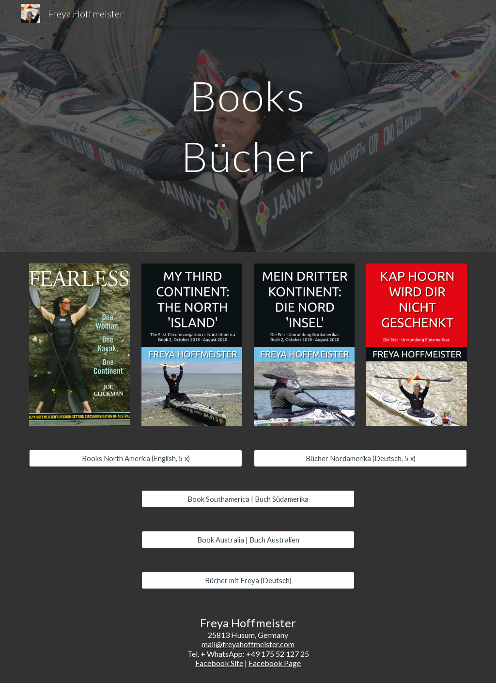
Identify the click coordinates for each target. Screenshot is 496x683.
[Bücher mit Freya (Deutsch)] (248, 580)
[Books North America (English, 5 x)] (136, 458)
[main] (248, 126)
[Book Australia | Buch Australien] (248, 539)
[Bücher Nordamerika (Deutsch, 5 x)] (360, 458)
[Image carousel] (79, 345)
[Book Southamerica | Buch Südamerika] (248, 499)
